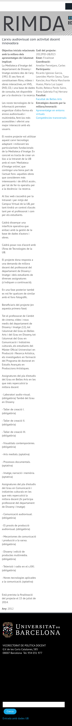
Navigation (68, 6)
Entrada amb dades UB (16, 718)
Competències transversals (51, 117)
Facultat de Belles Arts (49, 99)
